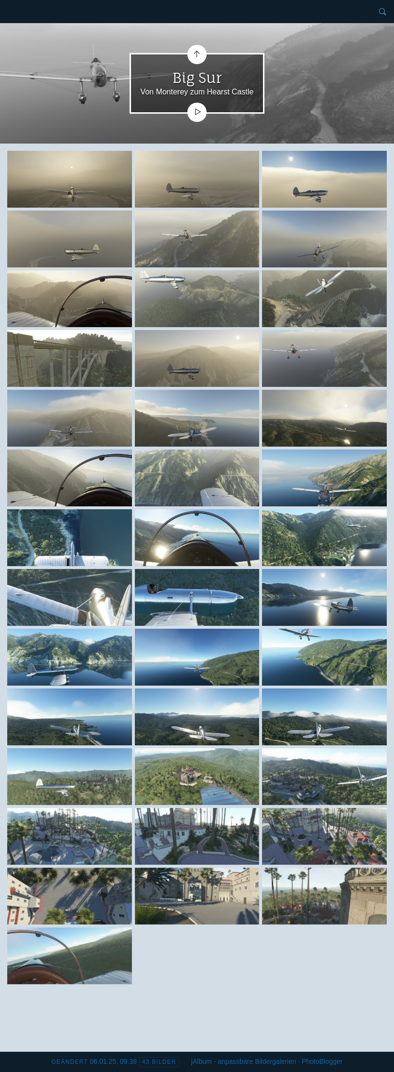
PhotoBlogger (322, 1061)
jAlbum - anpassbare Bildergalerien (243, 1061)
